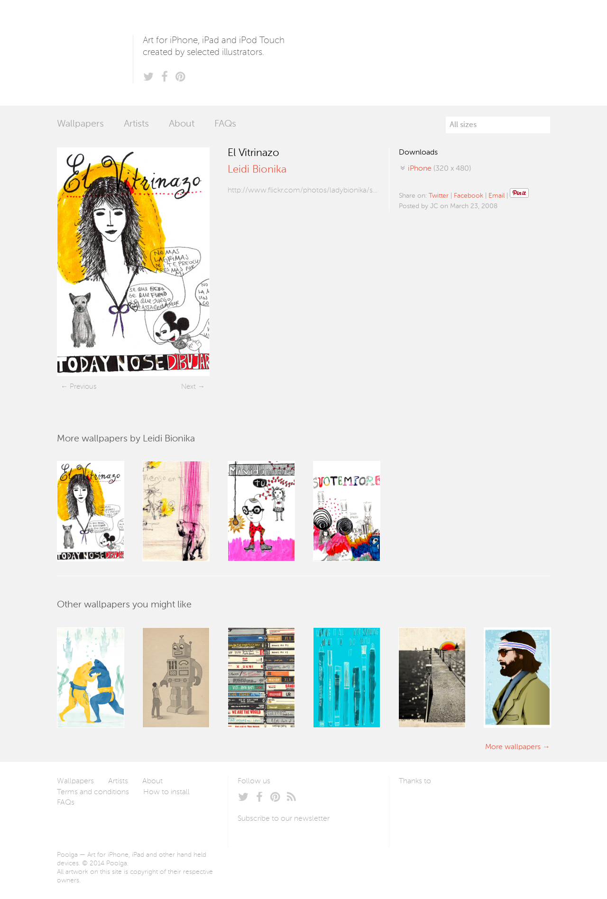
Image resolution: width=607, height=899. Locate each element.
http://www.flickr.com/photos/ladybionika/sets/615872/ (303, 190)
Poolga (95, 53)
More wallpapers (513, 747)
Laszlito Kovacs (415, 804)
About (181, 124)
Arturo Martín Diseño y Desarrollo (448, 804)
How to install (166, 792)
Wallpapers (80, 124)
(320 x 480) (439, 169)
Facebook (468, 196)
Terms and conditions (93, 792)
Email (496, 196)
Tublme (488, 804)
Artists (136, 124)
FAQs (225, 124)
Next (188, 386)
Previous (83, 386)
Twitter (439, 196)
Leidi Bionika (257, 170)
